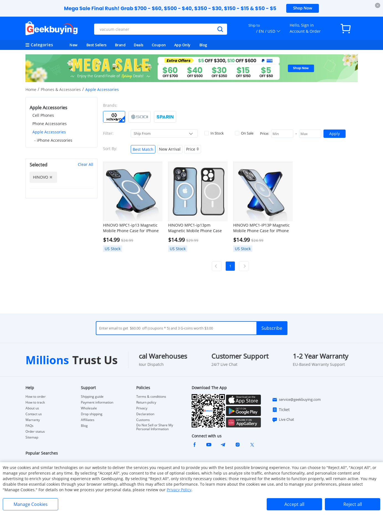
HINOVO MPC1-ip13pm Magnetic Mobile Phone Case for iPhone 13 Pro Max (195, 228)
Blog (203, 44)
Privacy (141, 408)
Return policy (146, 402)
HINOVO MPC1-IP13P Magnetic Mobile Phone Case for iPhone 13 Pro (261, 228)
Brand (120, 44)
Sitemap (31, 437)
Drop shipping (91, 414)
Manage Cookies (31, 504)
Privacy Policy (179, 489)
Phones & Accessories (61, 89)
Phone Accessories (49, 123)
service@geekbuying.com (296, 399)
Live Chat (283, 419)
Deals (138, 44)
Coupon (159, 44)
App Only (182, 44)
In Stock (214, 133)
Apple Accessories (49, 132)
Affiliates (87, 420)
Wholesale (89, 408)
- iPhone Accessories (53, 140)
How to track (35, 402)
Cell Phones (43, 115)
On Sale (244, 133)
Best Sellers (96, 44)
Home (30, 89)
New (74, 44)
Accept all (294, 504)
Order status (35, 432)
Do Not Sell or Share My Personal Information (154, 427)
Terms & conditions (151, 397)
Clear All (85, 164)
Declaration (145, 414)
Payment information (97, 402)
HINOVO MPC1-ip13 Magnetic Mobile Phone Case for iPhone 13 (131, 228)
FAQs (29, 426)
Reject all (352, 504)
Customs (143, 420)
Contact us (33, 414)
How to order (35, 397)
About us (32, 408)
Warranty (32, 420)
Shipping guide (92, 397)
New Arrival (170, 149)
